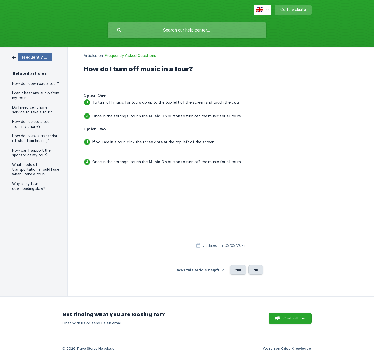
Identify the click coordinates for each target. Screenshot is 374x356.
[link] (32, 56)
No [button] (255, 269)
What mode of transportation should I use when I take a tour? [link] (35, 169)
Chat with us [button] (294, 318)
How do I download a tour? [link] (35, 83)
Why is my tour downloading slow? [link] (28, 186)
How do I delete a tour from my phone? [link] (31, 124)
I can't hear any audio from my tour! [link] (35, 95)
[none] (262, 10)
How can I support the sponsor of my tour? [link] (31, 152)
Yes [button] (238, 269)
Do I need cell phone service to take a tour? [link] (32, 109)
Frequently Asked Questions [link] (130, 55)
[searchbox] (187, 30)
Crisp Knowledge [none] (296, 348)
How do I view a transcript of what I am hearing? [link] (35, 138)
